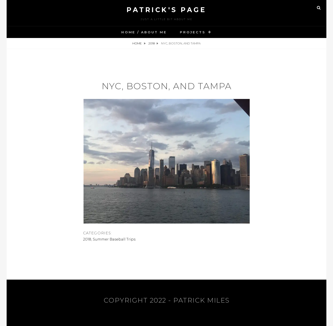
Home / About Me (144, 32)
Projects (192, 32)
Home (137, 43)
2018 (151, 43)
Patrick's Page (166, 10)
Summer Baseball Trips (114, 239)
